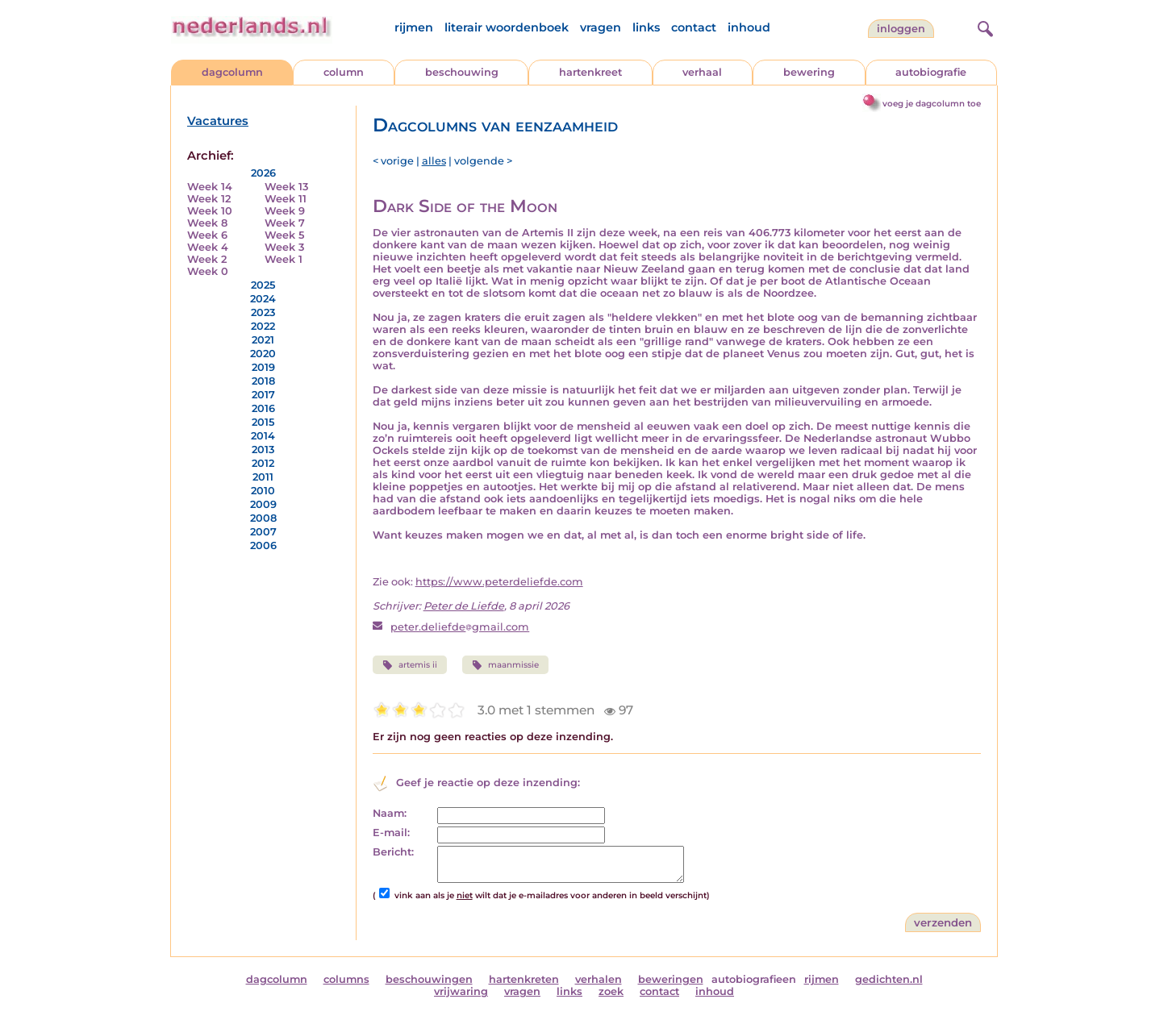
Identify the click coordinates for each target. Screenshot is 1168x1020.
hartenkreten (524, 979)
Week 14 (209, 187)
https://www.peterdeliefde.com (499, 582)
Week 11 (286, 199)
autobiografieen (753, 979)
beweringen (670, 979)
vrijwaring (461, 991)
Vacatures (217, 121)
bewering (809, 72)
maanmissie (505, 665)
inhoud (749, 27)
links (646, 27)
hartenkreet (590, 72)
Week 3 (284, 247)
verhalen (598, 979)
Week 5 (284, 235)
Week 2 (207, 259)
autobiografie (930, 72)
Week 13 (286, 187)
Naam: (390, 813)
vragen (600, 27)
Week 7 (285, 223)
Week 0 (207, 271)
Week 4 (207, 247)
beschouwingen (429, 979)
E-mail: (391, 832)
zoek (611, 991)
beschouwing (461, 72)
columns (346, 979)
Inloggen (901, 29)
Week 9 (285, 211)
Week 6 (207, 235)
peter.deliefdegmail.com (459, 627)
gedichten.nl (889, 979)
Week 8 (207, 223)
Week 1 (283, 259)
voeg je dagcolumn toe (931, 103)
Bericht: (393, 852)
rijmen (413, 27)
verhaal (702, 72)
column (343, 72)
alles (434, 161)
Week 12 (209, 199)
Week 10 (209, 211)
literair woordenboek (506, 27)
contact (693, 27)
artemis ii (409, 665)
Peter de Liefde (463, 606)
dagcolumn (232, 72)
